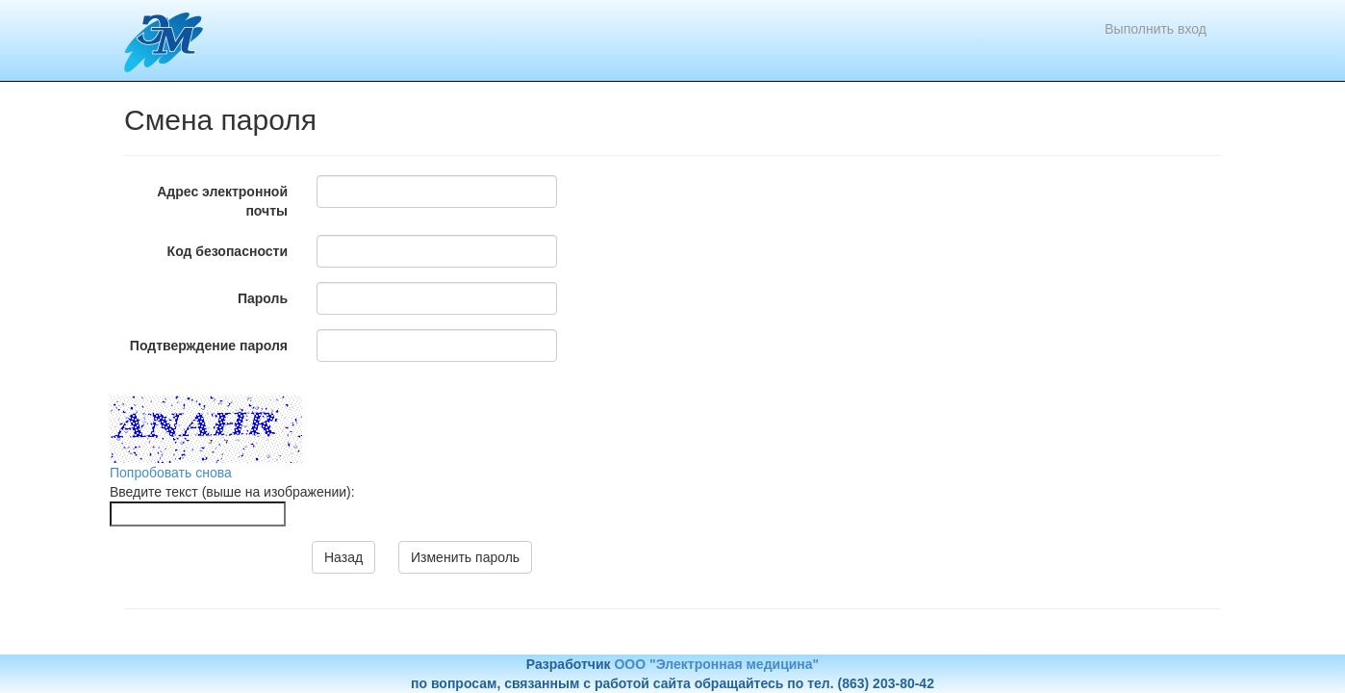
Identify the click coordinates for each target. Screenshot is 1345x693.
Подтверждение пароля (209, 345)
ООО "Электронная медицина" (716, 664)
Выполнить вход (1155, 29)
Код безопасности (227, 251)
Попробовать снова (171, 472)
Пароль (263, 298)
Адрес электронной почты (222, 201)
